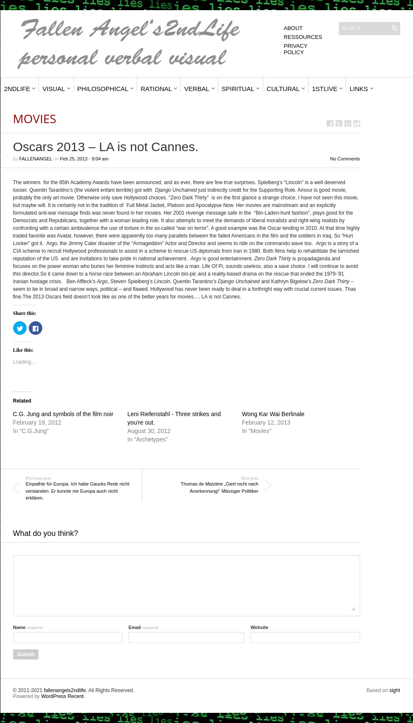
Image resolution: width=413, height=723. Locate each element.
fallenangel (35, 158)
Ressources (303, 37)
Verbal (196, 88)
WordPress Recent (62, 696)
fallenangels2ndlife (64, 690)
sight (394, 690)
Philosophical (103, 88)
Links (359, 88)
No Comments (345, 158)
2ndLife (17, 88)
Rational (156, 88)
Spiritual (238, 88)
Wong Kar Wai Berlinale (273, 414)
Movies (34, 118)
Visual (53, 88)
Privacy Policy (296, 49)
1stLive (324, 88)
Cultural (283, 88)
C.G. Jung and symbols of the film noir (63, 414)
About (293, 28)
